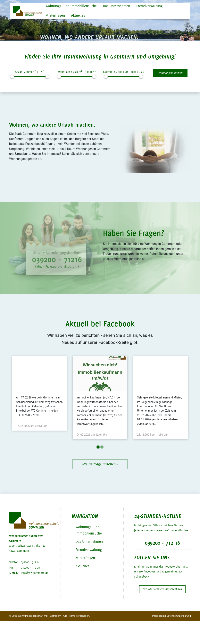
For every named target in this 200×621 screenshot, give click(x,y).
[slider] (12, 76)
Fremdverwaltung (149, 6)
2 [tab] (102, 447)
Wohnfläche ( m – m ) (77, 71)
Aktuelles (78, 15)
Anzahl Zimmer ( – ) (29, 72)
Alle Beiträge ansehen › (100, 464)
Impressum (158, 615)
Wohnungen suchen (170, 73)
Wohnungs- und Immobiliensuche (71, 6)
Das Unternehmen (116, 6)
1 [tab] (98, 447)
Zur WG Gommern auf (162, 589)
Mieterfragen (55, 15)
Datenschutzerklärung (178, 615)
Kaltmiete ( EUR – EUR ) (123, 72)
